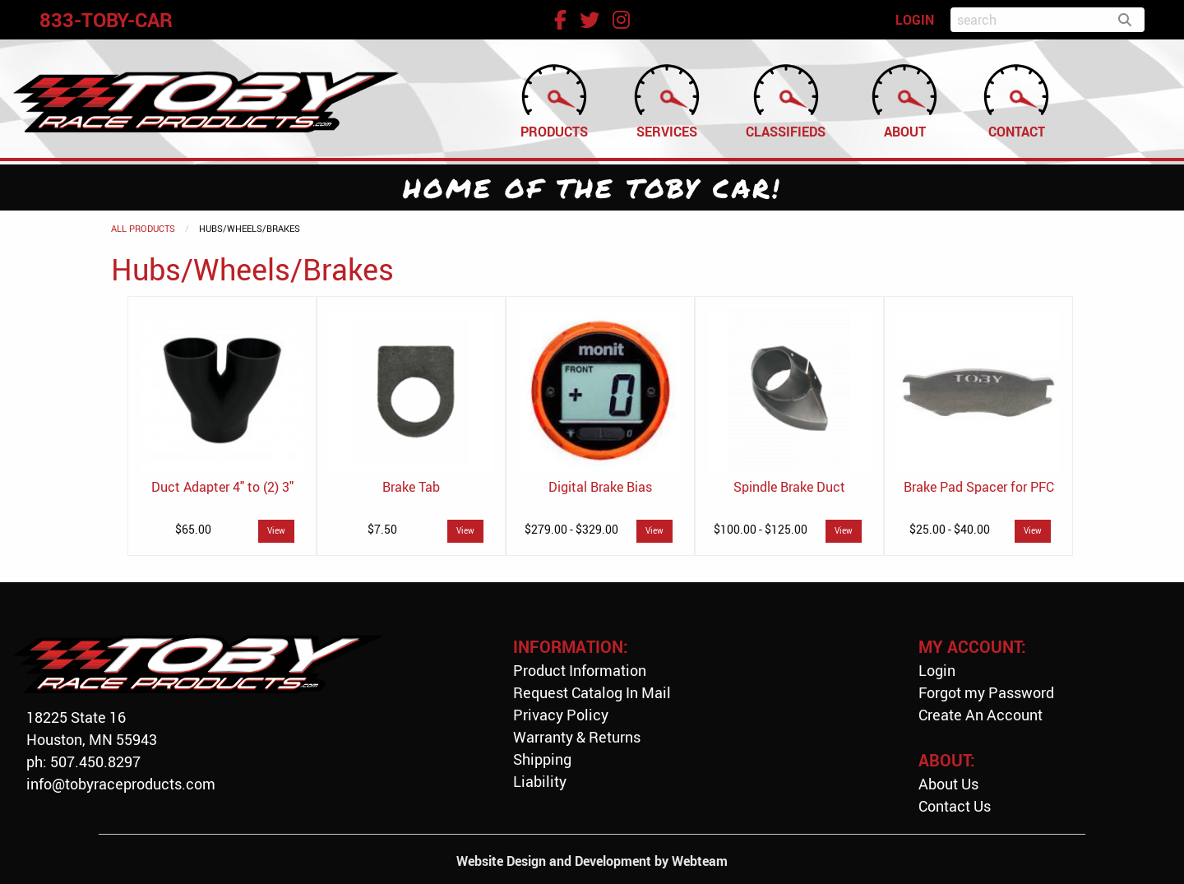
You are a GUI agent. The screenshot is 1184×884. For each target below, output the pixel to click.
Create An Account (980, 714)
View (276, 530)
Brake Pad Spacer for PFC (979, 487)
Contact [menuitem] (1016, 100)
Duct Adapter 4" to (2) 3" (222, 487)
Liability (540, 781)
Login (936, 670)
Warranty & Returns (577, 737)
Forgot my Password (986, 692)
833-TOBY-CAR (106, 20)
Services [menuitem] (667, 100)
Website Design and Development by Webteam (592, 861)
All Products (143, 228)
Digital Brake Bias (600, 487)
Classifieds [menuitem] (786, 100)
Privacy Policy (560, 714)
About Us (948, 784)
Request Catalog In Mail (592, 692)
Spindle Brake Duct (789, 487)
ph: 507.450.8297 (83, 761)
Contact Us (954, 806)
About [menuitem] (904, 100)
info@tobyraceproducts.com (120, 784)
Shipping (542, 759)
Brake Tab (411, 487)
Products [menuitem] (554, 100)
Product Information (579, 670)
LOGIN (914, 20)
